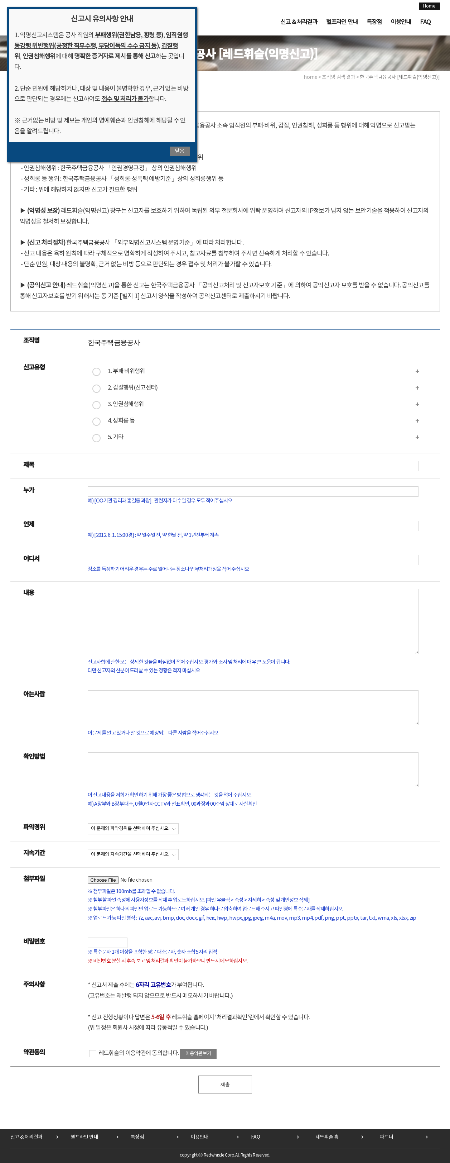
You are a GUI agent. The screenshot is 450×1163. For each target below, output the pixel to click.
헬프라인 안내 (342, 22)
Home (429, 6)
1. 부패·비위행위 (126, 371)
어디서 (31, 558)
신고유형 (34, 366)
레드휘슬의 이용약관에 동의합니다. (134, 1053)
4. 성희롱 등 (121, 421)
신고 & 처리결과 (298, 22)
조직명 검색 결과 (338, 77)
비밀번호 (34, 940)
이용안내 (401, 22)
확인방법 (34, 756)
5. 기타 (116, 437)
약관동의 (34, 1051)
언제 (28, 523)
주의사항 (34, 984)
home (310, 77)
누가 (28, 489)
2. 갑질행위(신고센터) (133, 388)
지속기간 (34, 852)
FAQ (425, 22)
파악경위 (34, 826)
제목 (28, 464)
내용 (28, 592)
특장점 (374, 22)
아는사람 (34, 693)
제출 (225, 1084)
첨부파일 (34, 878)
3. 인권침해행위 (126, 404)
